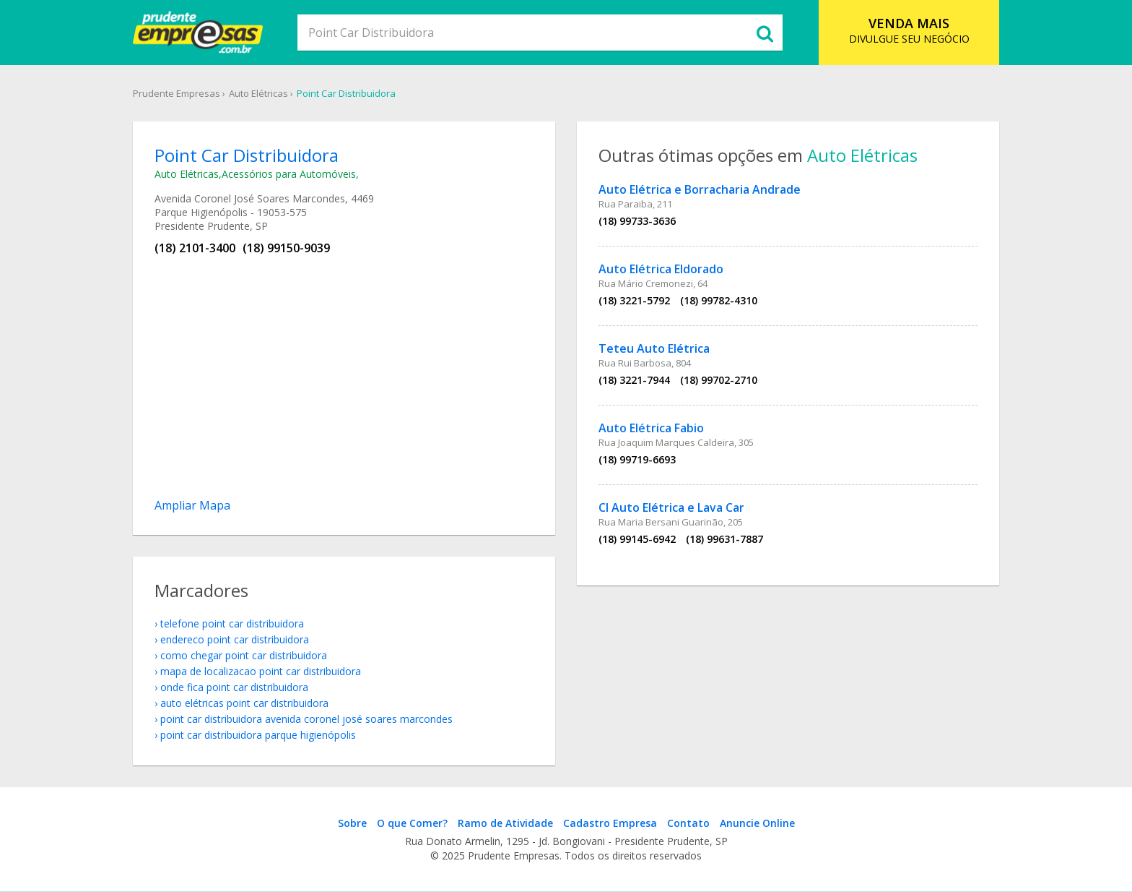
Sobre (352, 823)
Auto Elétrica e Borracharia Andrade (699, 189)
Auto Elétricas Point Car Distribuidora (244, 703)
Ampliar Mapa (192, 505)
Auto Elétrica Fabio (651, 428)
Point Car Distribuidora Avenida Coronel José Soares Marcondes (306, 719)
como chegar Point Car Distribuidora (243, 655)
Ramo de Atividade (505, 823)
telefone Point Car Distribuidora (232, 623)
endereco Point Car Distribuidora (234, 639)
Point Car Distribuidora (346, 93)
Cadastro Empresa (610, 823)
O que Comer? (412, 823)
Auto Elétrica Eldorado (660, 269)
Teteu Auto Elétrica (654, 348)
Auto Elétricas (258, 93)
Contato (688, 823)
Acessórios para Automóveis (289, 174)
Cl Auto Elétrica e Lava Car (671, 507)
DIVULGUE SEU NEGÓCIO (909, 30)
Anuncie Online (757, 823)
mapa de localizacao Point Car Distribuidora (260, 671)
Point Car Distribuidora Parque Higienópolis (258, 735)
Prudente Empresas (176, 93)
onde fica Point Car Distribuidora (234, 687)
